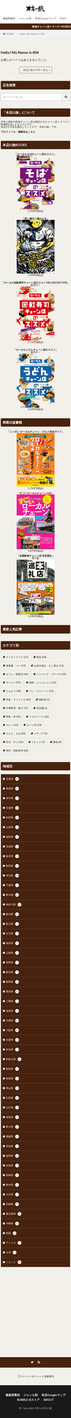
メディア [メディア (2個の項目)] (40, 733)
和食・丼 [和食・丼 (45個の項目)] (13, 716)
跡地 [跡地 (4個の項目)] (57, 741)
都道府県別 (9, 18)
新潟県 (12, 914)
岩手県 (12, 798)
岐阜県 (12, 972)
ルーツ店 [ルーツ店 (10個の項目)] (34, 724)
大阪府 (12, 1030)
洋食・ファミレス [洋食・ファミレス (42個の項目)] (18, 699)
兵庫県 (12, 1040)
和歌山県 (13, 1059)
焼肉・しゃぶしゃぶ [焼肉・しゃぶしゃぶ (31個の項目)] (42, 682)
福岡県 (12, 1156)
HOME (10, 33)
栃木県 (12, 856)
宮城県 (12, 808)
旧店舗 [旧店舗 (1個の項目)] (41, 708)
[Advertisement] (35, 1310)
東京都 (12, 895)
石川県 (12, 933)
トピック (13, 1262)
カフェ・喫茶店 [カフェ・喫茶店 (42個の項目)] (17, 674)
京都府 (12, 1020)
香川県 (12, 1127)
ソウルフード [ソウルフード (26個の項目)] (39, 716)
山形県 (12, 827)
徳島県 (12, 1117)
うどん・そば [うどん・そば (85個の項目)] (16, 733)
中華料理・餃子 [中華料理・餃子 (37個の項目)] (17, 708)
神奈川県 (13, 904)
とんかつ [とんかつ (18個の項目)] (13, 691)
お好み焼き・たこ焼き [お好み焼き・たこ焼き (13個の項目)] (49, 665)
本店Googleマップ (45, 18)
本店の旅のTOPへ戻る (35, 69)
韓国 (11, 1233)
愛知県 (12, 991)
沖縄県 (12, 1223)
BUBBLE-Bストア (28, 1399)
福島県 (12, 837)
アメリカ (13, 1243)
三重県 (12, 1001)
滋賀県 (12, 1011)
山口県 (12, 1107)
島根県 (12, 1078)
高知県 (12, 1146)
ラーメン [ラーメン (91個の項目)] (13, 682)
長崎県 (12, 1175)
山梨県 (12, 953)
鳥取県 (12, 1069)
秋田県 (12, 817)
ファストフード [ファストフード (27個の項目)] (17, 657)
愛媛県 (12, 1136)
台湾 (11, 1252)
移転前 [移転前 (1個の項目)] (44, 699)
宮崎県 (12, 1204)
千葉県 (12, 885)
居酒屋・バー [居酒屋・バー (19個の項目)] (16, 665)
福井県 (12, 943)
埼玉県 (12, 875)
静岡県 (12, 982)
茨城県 (12, 846)
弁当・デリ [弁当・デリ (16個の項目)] (14, 741)
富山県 (12, 924)
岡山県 (12, 1088)
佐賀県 (12, 1165)
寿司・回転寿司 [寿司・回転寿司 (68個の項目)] (17, 750)
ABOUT (48, 1399)
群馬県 (12, 866)
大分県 (12, 1194)
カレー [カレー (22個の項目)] (12, 724)
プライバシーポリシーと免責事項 (35, 1376)
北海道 (12, 779)
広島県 (12, 1098)
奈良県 (12, 1049)
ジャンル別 (25, 18)
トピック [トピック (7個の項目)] (38, 741)
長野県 (12, 962)
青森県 (12, 788)
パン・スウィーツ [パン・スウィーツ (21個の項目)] (41, 691)
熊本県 (12, 1185)
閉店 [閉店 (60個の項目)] (41, 657)
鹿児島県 (13, 1214)
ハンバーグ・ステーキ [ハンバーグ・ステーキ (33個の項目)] (51, 674)
